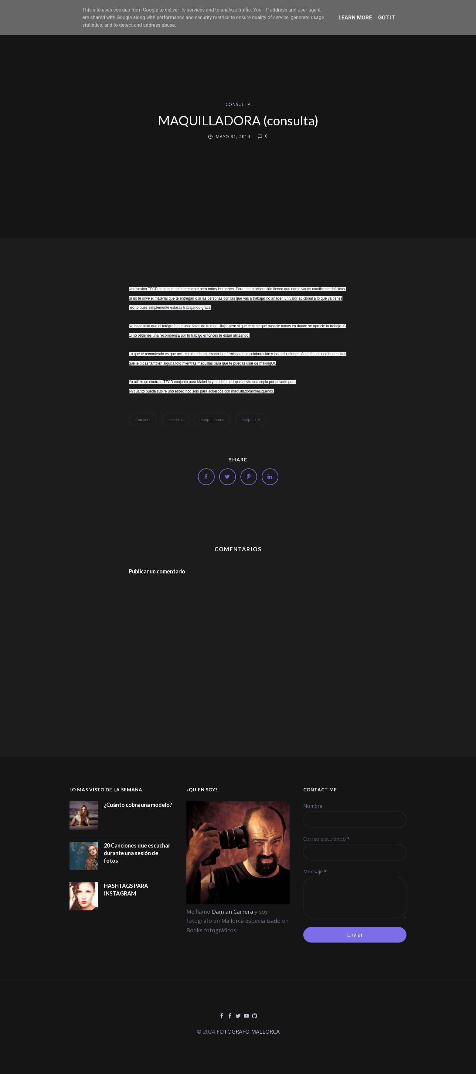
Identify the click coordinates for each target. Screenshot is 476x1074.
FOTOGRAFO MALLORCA (248, 1031)
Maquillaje (251, 419)
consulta (238, 104)
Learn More (355, 17)
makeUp (175, 419)
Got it (386, 17)
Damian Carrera (232, 911)
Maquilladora (212, 419)
